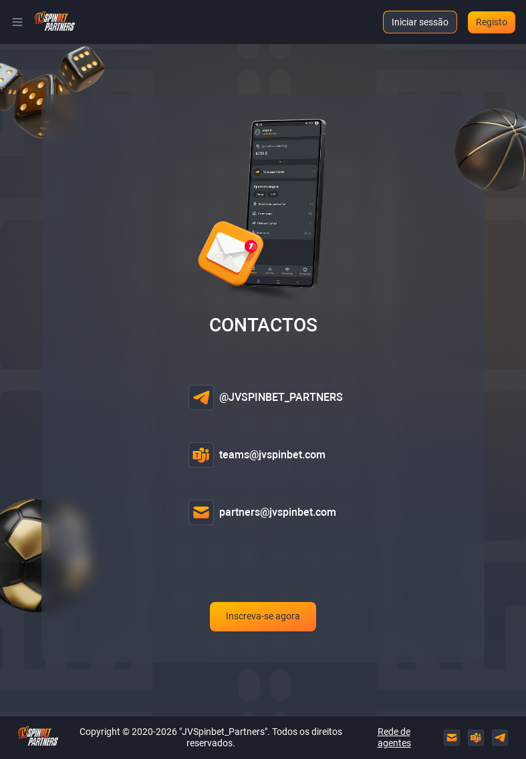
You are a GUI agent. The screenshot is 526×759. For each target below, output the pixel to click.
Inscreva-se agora (263, 618)
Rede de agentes (394, 737)
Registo (491, 22)
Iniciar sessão (420, 22)
